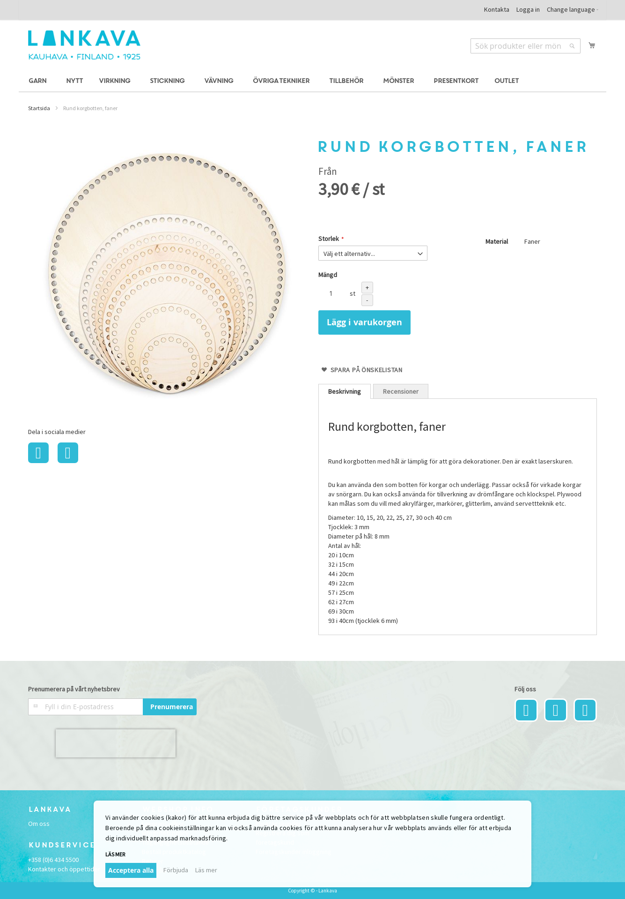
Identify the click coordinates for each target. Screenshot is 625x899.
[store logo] (84, 45)
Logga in (528, 9)
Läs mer (115, 854)
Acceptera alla (131, 870)
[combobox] (526, 45)
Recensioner (401, 391)
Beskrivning (344, 391)
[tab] (344, 391)
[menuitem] (38, 81)
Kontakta (496, 9)
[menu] (312, 81)
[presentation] (116, 743)
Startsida (39, 108)
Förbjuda (175, 870)
